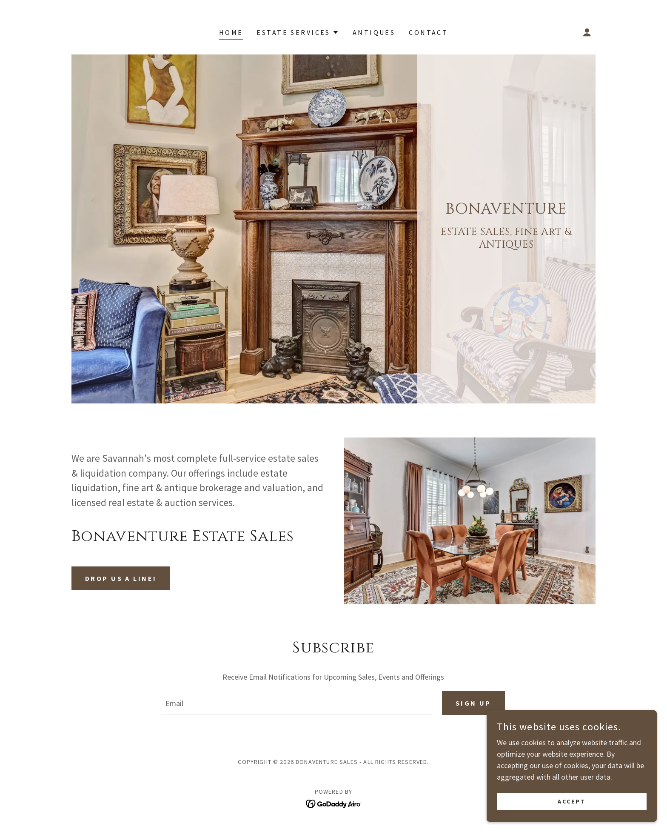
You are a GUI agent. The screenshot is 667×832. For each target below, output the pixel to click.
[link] (334, 803)
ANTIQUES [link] (374, 32)
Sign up (473, 703)
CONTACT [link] (428, 32)
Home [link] (231, 32)
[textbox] (296, 703)
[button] (298, 32)
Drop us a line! (121, 578)
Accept (572, 801)
